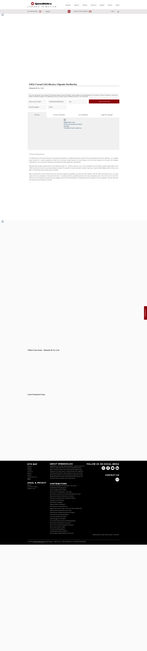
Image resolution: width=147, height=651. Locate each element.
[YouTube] (112, 468)
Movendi (116, 535)
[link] (118, 11)
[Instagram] (103, 468)
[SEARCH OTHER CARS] (104, 101)
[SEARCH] (54, 11)
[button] (35, 11)
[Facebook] (108, 468)
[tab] (37, 115)
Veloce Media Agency (39, 541)
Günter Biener (109, 535)
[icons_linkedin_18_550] (117, 468)
